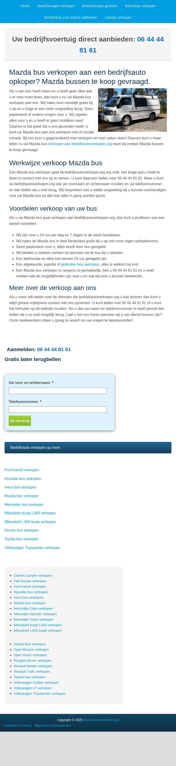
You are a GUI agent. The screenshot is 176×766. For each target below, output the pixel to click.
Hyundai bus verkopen (23, 479)
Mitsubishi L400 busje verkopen (30, 522)
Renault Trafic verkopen (32, 671)
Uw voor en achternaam (31, 383)
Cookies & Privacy (17, 725)
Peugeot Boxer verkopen (33, 660)
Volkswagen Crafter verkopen (36, 682)
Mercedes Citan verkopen (33, 608)
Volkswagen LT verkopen (33, 688)
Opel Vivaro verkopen (30, 655)
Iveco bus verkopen (20, 487)
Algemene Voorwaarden (52, 725)
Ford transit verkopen (22, 470)
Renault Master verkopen (33, 666)
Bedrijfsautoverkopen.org (101, 720)
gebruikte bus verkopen (80, 264)
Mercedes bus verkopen (24, 505)
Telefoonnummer (25, 402)
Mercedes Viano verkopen (34, 619)
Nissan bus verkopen (22, 530)
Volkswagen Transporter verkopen (32, 548)
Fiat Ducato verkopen (30, 581)
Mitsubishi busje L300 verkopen (30, 513)
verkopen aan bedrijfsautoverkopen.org (80, 144)
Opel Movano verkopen (31, 649)
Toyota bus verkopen (21, 539)
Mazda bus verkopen (22, 496)
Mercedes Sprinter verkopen (35, 614)
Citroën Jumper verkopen (33, 575)
